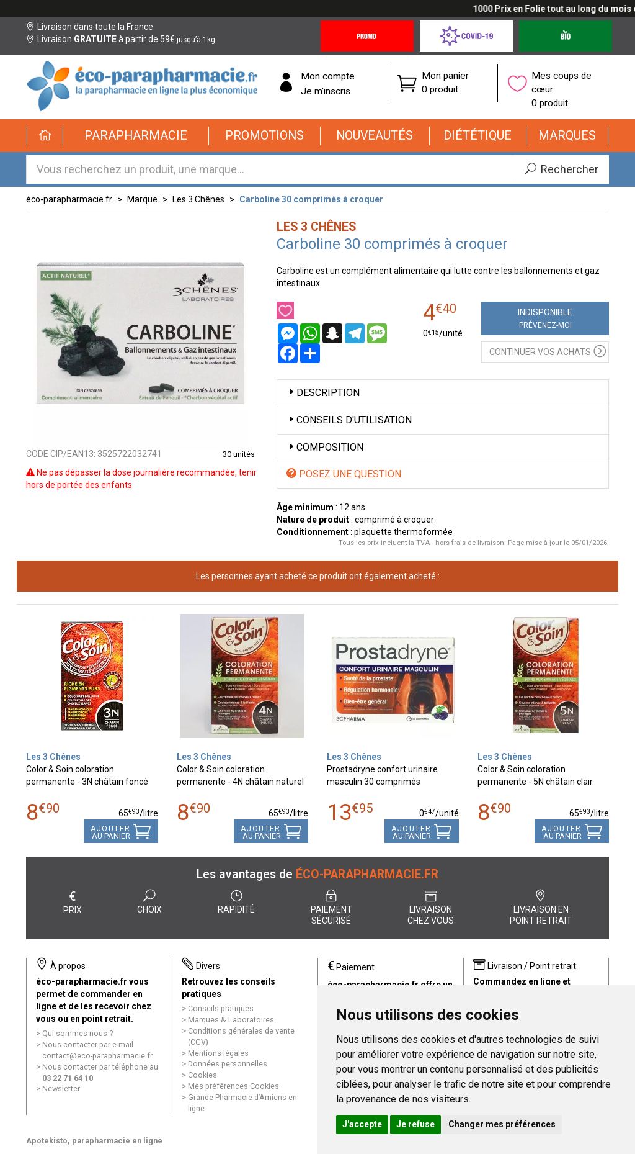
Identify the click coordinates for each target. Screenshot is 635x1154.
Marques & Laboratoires (231, 1019)
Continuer (547, 350)
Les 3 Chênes (198, 199)
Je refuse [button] (415, 1124)
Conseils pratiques (221, 1008)
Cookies (202, 1075)
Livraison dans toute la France (89, 27)
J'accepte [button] (362, 1124)
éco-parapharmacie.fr (69, 199)
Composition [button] (324, 447)
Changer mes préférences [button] (502, 1124)
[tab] (442, 393)
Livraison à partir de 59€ (120, 39)
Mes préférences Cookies (233, 1086)
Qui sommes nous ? (77, 1033)
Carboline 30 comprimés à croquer (311, 199)
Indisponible (545, 318)
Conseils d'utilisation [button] (349, 420)
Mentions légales (218, 1053)
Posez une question (343, 474)
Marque (142, 199)
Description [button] (323, 393)
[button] (136, 135)
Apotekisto (94, 1140)
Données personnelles (227, 1063)
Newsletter (61, 1088)
